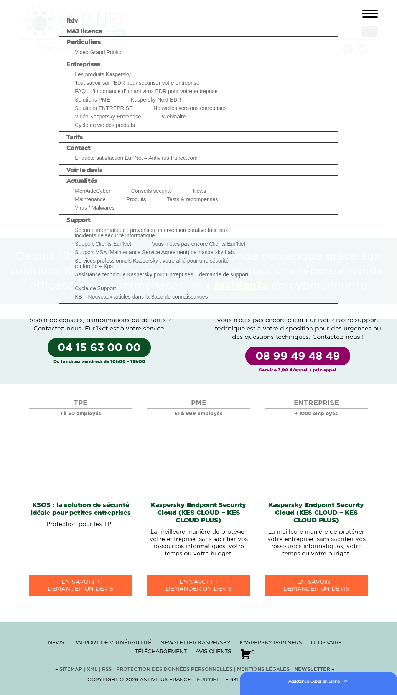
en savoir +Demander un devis (81, 585)
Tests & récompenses (192, 199)
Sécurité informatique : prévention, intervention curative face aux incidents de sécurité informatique (151, 232)
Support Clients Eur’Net (103, 244)
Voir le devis (84, 170)
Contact (78, 147)
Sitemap (70, 669)
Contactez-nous (57, 328)
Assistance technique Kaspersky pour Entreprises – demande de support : (161, 277)
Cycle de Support (95, 288)
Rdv (72, 20)
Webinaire (174, 116)
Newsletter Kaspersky (195, 642)
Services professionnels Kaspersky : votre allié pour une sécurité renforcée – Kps (152, 263)
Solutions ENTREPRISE (104, 108)
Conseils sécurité (151, 191)
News (199, 191)
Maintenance (90, 199)
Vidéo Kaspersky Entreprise (108, 116)
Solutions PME (92, 100)
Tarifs (74, 137)
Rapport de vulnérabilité (112, 642)
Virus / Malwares (94, 208)
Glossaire (326, 642)
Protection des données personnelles (174, 669)
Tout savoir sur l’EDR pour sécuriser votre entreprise (137, 83)
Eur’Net (208, 679)
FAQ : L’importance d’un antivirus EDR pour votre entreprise (146, 91)
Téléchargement (161, 651)
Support (78, 219)
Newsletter (312, 669)
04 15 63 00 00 (99, 348)
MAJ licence (84, 31)
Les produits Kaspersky (103, 74)
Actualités (81, 180)
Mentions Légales (263, 669)
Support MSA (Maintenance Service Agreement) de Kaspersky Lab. (155, 252)
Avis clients (213, 651)
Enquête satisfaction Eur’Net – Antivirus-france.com (136, 158)
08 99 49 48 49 (297, 356)
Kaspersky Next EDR (156, 100)
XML (92, 669)
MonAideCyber (92, 191)
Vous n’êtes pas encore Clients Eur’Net (198, 244)
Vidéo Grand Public (98, 52)
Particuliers (83, 42)
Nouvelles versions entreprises (190, 108)
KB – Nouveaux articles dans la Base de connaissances (141, 297)
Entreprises (83, 64)
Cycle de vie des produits (105, 125)
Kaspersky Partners (270, 642)
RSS (107, 669)
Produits (136, 199)
